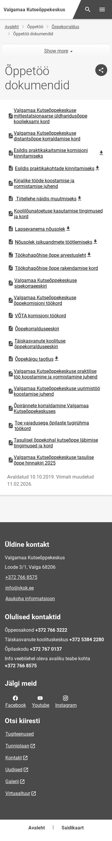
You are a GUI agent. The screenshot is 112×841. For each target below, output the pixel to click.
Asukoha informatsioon (30, 598)
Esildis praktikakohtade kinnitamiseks (54, 168)
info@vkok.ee (19, 588)
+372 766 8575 (21, 577)
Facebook (15, 701)
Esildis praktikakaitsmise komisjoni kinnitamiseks (55, 153)
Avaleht (12, 26)
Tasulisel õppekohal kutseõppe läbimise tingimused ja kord (52, 443)
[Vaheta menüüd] (102, 9)
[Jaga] (101, 70)
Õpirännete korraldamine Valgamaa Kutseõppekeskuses (48, 408)
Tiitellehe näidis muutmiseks (45, 198)
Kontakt (13, 758)
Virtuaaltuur (17, 793)
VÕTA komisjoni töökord (36, 315)
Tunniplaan (17, 746)
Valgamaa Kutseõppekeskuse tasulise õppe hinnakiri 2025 (50, 460)
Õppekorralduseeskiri (33, 328)
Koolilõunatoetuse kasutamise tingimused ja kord (55, 213)
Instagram (66, 701)
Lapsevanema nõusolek (39, 228)
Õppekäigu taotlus (34, 358)
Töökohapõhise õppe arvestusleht (50, 255)
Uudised (13, 769)
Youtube (40, 701)
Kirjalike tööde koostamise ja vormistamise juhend (40, 183)
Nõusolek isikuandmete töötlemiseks (53, 242)
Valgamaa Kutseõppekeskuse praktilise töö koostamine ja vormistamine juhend (52, 374)
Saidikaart (73, 828)
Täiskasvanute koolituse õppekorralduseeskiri (36, 343)
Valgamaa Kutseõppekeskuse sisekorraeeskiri (42, 283)
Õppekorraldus (65, 26)
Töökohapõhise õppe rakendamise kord (52, 268)
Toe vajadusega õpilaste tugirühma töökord (48, 425)
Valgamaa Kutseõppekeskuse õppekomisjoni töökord (41, 300)
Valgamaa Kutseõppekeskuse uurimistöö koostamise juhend (53, 391)
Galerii (12, 781)
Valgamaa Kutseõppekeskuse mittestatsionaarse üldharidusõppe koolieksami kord (47, 115)
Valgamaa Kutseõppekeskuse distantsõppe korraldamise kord (43, 136)
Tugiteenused (19, 734)
